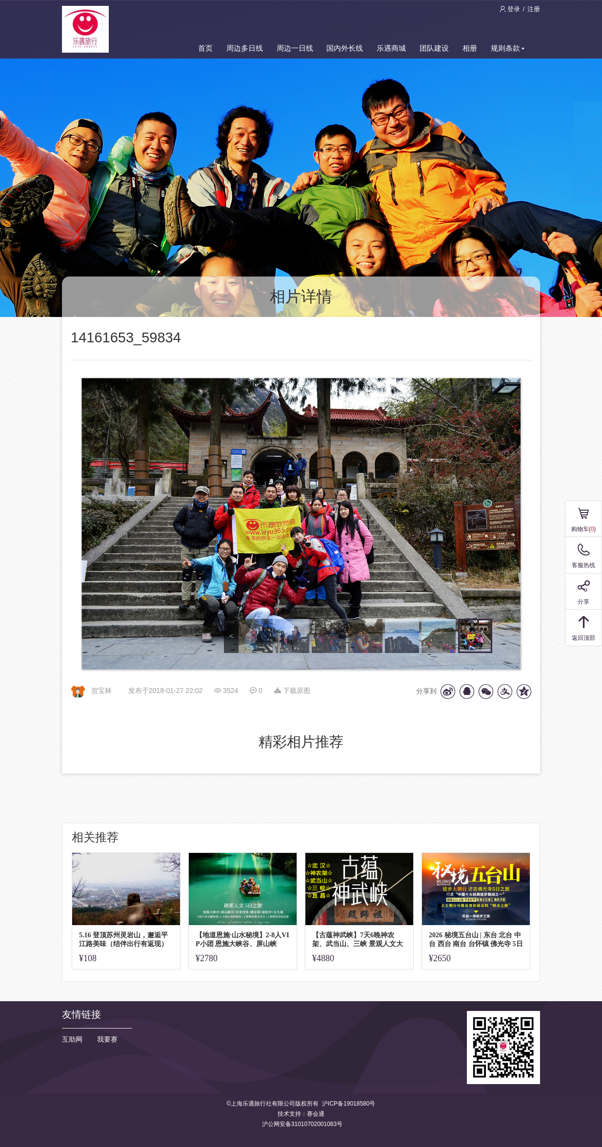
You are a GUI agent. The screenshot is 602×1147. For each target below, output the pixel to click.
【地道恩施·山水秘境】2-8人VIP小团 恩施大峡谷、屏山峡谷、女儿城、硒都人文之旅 (242, 939)
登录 (511, 9)
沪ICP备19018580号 (348, 1103)
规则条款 (507, 48)
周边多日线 (244, 48)
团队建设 (434, 48)
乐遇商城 (391, 48)
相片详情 (301, 296)
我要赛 (107, 1039)
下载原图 (292, 690)
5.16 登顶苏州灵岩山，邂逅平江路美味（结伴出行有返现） (123, 939)
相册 (469, 48)
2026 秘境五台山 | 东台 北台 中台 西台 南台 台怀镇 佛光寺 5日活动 (476, 939)
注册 (533, 9)
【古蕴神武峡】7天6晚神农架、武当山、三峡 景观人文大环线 (357, 939)
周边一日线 (295, 48)
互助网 (72, 1039)
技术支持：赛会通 (301, 1113)
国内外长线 (344, 48)
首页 (205, 48)
